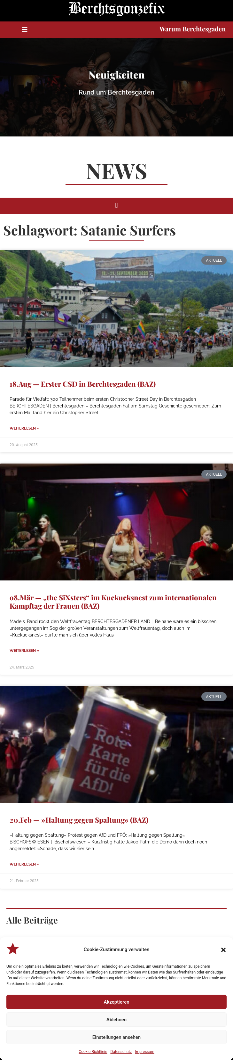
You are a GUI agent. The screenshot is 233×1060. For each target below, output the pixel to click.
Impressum (144, 1051)
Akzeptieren (116, 1002)
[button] (223, 950)
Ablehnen (116, 1020)
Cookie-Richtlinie (93, 1051)
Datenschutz (121, 1051)
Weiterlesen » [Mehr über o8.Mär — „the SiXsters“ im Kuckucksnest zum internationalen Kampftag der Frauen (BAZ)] (24, 650)
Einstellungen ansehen (116, 1037)
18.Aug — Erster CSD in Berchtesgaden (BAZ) (83, 384)
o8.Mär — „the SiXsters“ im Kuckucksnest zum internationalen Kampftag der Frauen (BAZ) (113, 602)
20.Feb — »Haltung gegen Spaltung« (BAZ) (79, 820)
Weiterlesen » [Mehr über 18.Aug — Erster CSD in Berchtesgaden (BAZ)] (24, 428)
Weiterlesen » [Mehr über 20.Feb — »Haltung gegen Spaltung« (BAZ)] (24, 864)
